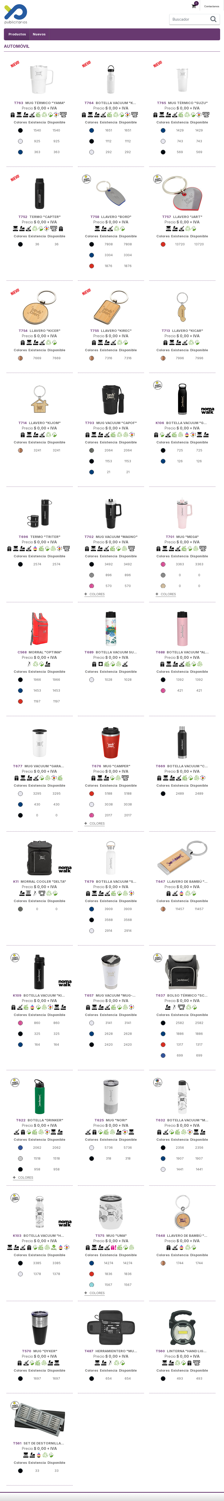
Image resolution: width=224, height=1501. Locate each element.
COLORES (94, 594)
